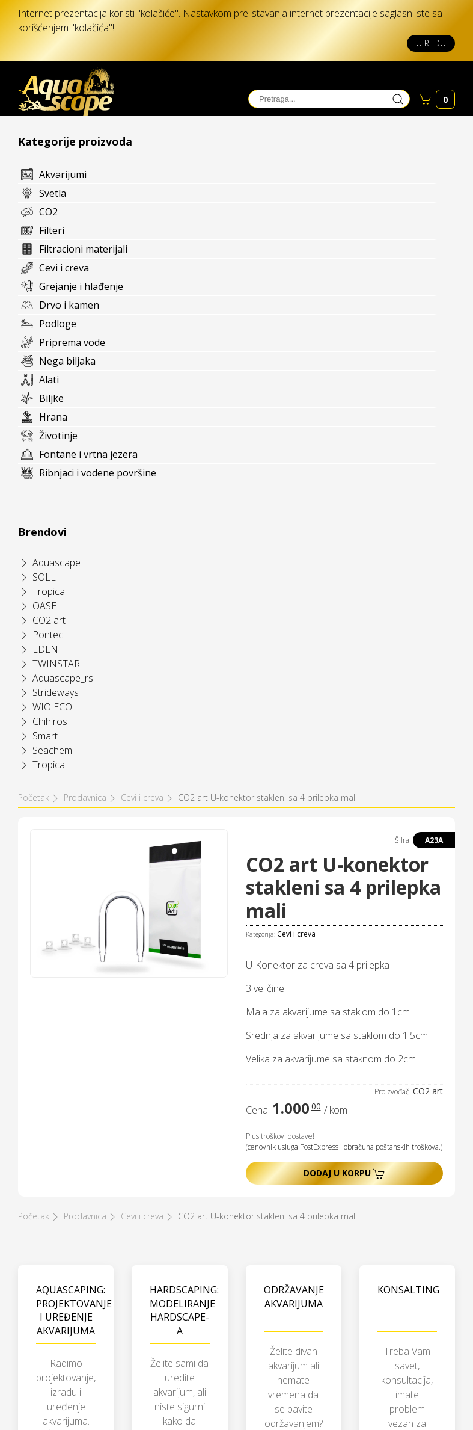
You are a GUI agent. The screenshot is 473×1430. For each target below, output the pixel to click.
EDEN (45, 649)
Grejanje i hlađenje (81, 286)
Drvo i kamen (69, 305)
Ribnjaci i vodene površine (97, 472)
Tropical (49, 591)
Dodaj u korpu (344, 1173)
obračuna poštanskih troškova (391, 1147)
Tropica (48, 764)
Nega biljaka (67, 361)
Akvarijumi (63, 174)
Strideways (55, 692)
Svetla (52, 193)
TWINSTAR (56, 663)
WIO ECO (52, 706)
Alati (49, 379)
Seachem (52, 750)
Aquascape (56, 562)
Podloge (57, 323)
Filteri (51, 230)
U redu (431, 43)
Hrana (53, 417)
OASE (44, 605)
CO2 (48, 211)
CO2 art (49, 620)
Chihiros (49, 721)
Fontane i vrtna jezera (88, 454)
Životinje (58, 435)
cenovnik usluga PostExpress (293, 1147)
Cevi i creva (64, 267)
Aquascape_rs (62, 678)
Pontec (47, 634)
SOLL (44, 577)
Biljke (51, 398)
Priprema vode (72, 342)
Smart (45, 735)
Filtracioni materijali (83, 249)
